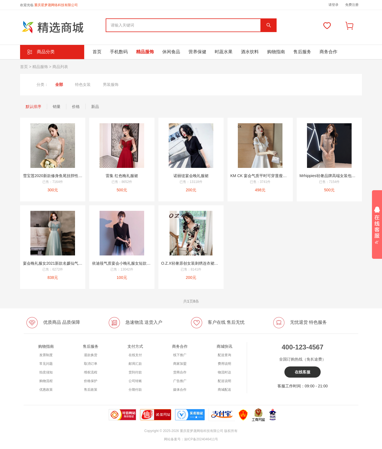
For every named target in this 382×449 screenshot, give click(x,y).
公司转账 (135, 381)
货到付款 (135, 372)
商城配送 (224, 390)
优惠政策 (46, 390)
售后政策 (90, 390)
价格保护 (90, 381)
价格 (76, 106)
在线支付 (135, 355)
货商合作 (180, 372)
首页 (97, 51)
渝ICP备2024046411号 (201, 439)
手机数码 (119, 51)
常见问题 (46, 364)
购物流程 (46, 381)
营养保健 (197, 51)
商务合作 (328, 51)
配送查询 (224, 355)
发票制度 (46, 355)
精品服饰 (145, 51)
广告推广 (180, 381)
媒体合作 (180, 390)
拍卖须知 (46, 372)
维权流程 (90, 372)
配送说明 (224, 381)
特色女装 (83, 84)
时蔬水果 (224, 51)
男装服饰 (111, 84)
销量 (57, 106)
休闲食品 (171, 51)
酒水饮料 (250, 51)
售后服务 (302, 51)
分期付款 (135, 390)
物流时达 (224, 372)
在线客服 (302, 372)
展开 (377, 223)
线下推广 (180, 355)
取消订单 (90, 364)
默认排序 (33, 106)
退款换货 (90, 355)
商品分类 (46, 51)
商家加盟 (180, 364)
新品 (95, 106)
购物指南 (276, 51)
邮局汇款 (135, 364)
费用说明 (224, 364)
